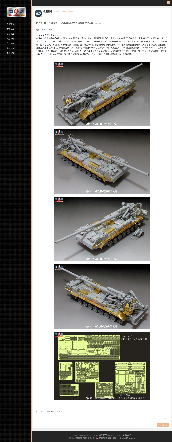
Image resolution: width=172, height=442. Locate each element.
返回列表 (163, 425)
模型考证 (10, 53)
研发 (60, 411)
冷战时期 (50, 411)
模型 (102, 41)
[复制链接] (97, 23)
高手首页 (10, 24)
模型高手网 (103, 435)
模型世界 (66, 12)
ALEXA (125, 438)
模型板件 (10, 39)
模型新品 (10, 29)
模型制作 (10, 43)
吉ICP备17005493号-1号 (85, 438)
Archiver (132, 438)
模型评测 (10, 48)
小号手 (120, 41)
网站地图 (127, 435)
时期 (56, 411)
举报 (165, 418)
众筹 (40, 411)
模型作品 (10, 34)
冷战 (44, 411)
